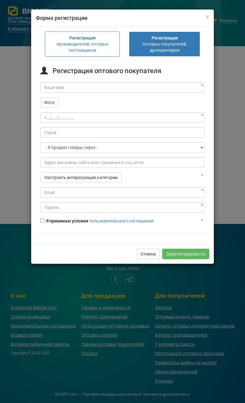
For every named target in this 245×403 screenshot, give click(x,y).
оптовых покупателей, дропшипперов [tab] (164, 15)
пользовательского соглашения (121, 192)
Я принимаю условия (64, 192)
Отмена (148, 225)
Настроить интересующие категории (81, 149)
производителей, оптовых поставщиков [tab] (82, 15)
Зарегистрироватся (185, 225)
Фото (49, 74)
